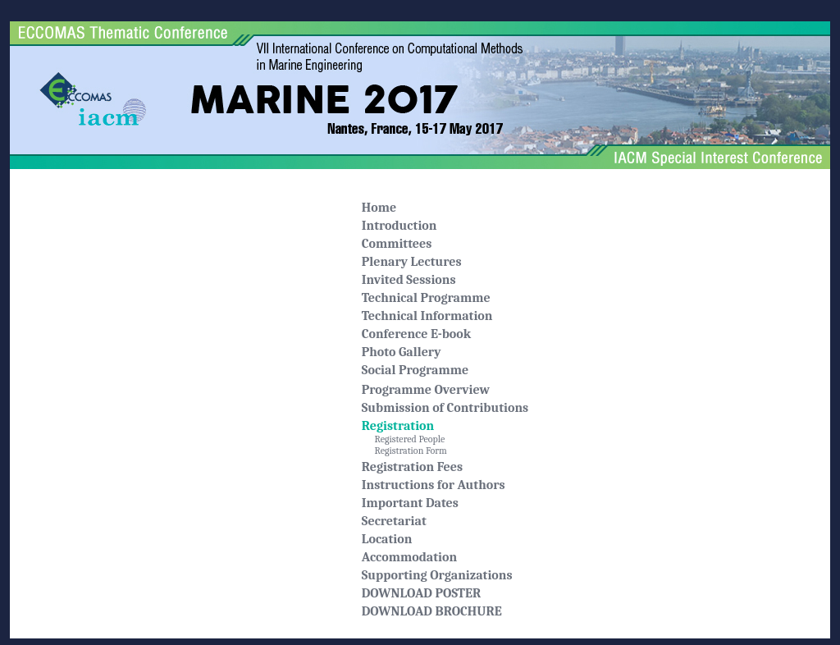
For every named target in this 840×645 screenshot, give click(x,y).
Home (379, 207)
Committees (397, 243)
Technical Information (427, 316)
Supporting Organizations (437, 575)
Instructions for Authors (433, 485)
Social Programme (415, 370)
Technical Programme (426, 297)
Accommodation (409, 557)
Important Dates (410, 503)
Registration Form (404, 450)
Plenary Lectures (412, 261)
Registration (398, 426)
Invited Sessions (409, 279)
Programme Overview (426, 389)
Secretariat (394, 521)
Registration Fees (412, 467)
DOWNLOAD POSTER (421, 593)
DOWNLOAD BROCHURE (432, 611)
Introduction (399, 225)
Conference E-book (417, 334)
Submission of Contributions (445, 407)
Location (387, 539)
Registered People (403, 439)
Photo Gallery (401, 352)
